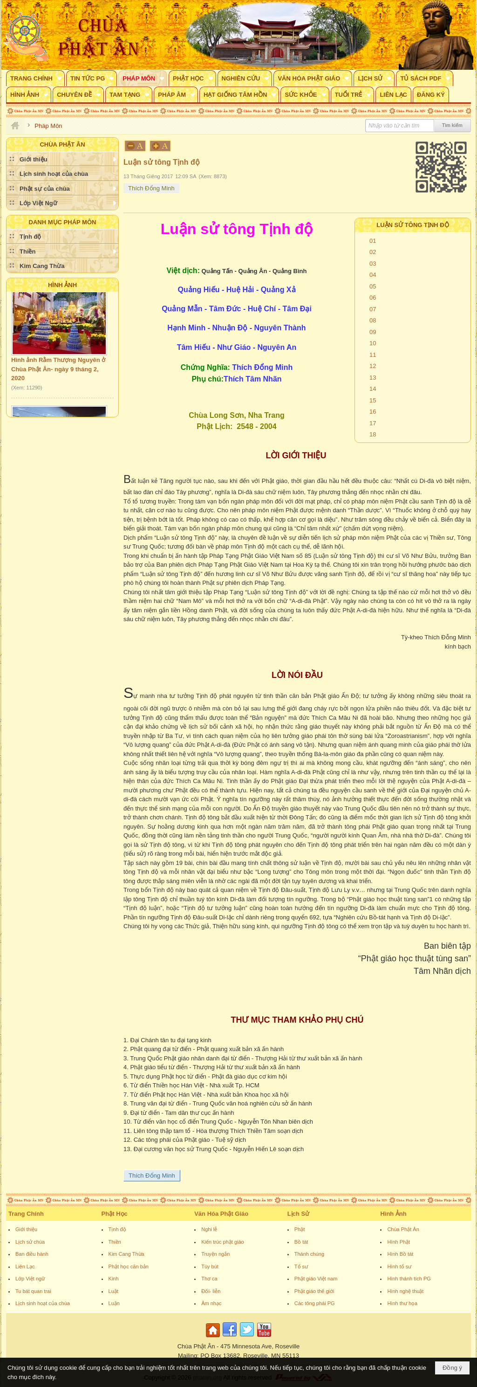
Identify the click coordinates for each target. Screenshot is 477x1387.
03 (372, 263)
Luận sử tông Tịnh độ (412, 224)
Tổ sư (301, 1266)
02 (372, 251)
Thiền (115, 1242)
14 (372, 388)
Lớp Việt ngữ (30, 1278)
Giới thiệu (26, 1229)
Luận (114, 1303)
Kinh (114, 1278)
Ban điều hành (31, 1254)
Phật (299, 1229)
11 (372, 354)
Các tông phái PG (314, 1303)
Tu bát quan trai (33, 1291)
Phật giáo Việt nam (316, 1278)
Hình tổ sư (399, 1266)
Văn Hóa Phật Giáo (221, 1213)
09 (372, 331)
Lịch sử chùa (30, 1242)
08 (372, 320)
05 (372, 286)
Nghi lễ (209, 1229)
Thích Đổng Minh (151, 188)
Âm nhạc (211, 1303)
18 (372, 434)
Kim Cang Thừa (126, 1254)
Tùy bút (209, 1266)
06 (372, 297)
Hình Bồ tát (400, 1254)
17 (372, 423)
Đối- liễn (210, 1291)
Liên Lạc (24, 1266)
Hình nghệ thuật (405, 1291)
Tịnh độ (117, 1229)
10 (372, 343)
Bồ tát (301, 1242)
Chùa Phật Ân (403, 1229)
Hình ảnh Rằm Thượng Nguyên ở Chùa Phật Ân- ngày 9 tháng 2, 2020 (58, 371)
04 (372, 274)
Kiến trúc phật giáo (222, 1242)
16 (372, 411)
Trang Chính (26, 1213)
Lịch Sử (298, 1213)
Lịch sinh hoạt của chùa (42, 1303)
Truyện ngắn (215, 1254)
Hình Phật (398, 1242)
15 (372, 400)
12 (372, 365)
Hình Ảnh (62, 284)
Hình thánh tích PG (409, 1278)
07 (372, 309)
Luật (113, 1291)
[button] (35, 78)
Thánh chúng (309, 1254)
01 (372, 240)
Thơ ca (209, 1278)
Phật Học (115, 1213)
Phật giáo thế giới (314, 1291)
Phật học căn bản (129, 1266)
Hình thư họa (402, 1303)
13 (372, 377)
